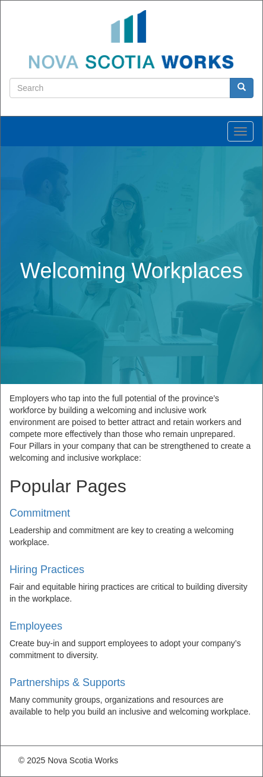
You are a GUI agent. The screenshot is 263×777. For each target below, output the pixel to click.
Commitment (39, 513)
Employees (35, 626)
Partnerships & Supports (67, 682)
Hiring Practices (46, 569)
